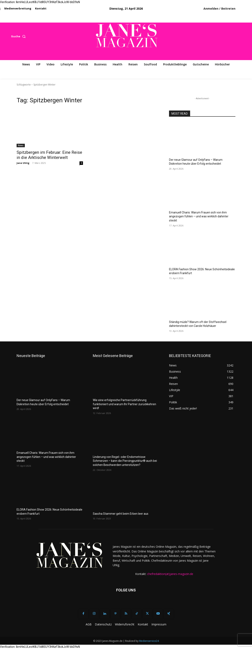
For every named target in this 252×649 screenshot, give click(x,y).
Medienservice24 (149, 641)
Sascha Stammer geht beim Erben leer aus (120, 513)
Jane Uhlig (23, 162)
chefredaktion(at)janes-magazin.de (170, 574)
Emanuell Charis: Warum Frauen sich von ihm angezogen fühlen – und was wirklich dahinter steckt (198, 216)
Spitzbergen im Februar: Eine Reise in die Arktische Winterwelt (49, 155)
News (21, 145)
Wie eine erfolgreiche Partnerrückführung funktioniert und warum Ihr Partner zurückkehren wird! (124, 404)
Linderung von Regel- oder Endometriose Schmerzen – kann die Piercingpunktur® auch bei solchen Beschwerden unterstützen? (125, 461)
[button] (19, 36)
